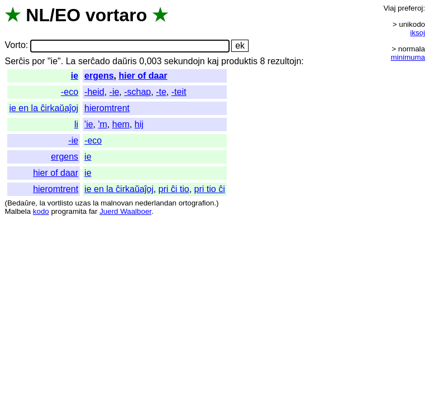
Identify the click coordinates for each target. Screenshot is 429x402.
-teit (179, 92)
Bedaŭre (21, 203)
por (38, 61)
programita (69, 211)
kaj (212, 61)
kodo (41, 211)
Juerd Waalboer (125, 211)
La (71, 61)
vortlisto (60, 203)
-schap (137, 92)
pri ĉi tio (174, 189)
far (93, 211)
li (76, 124)
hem (121, 124)
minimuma (408, 57)
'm (102, 124)
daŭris (124, 61)
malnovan (117, 203)
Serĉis (16, 61)
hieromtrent (107, 108)
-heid (94, 92)
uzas (82, 203)
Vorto (14, 45)
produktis (239, 61)
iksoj (417, 32)
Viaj (389, 8)
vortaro (116, 15)
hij (139, 124)
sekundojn (184, 61)
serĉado (94, 61)
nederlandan (156, 203)
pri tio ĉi (209, 189)
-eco (69, 92)
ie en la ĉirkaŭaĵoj (43, 108)
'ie (88, 124)
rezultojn (284, 61)
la (42, 203)
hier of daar (142, 75)
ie (74, 75)
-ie (114, 92)
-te (161, 92)
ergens (98, 75)
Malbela (17, 211)
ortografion (196, 203)
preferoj (410, 8)
